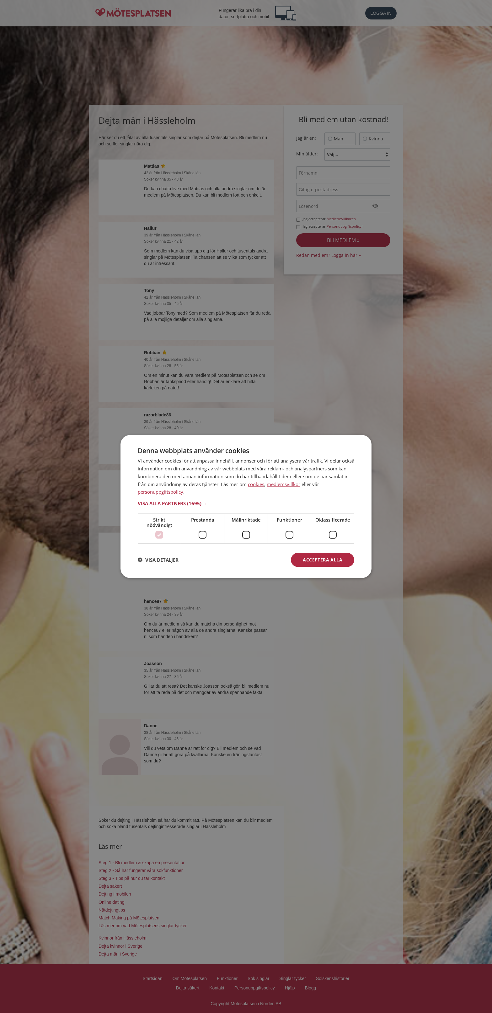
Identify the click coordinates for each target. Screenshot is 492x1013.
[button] (246, 503)
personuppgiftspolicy (160, 492)
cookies (256, 484)
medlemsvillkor (283, 484)
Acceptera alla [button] (322, 560)
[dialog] (246, 506)
